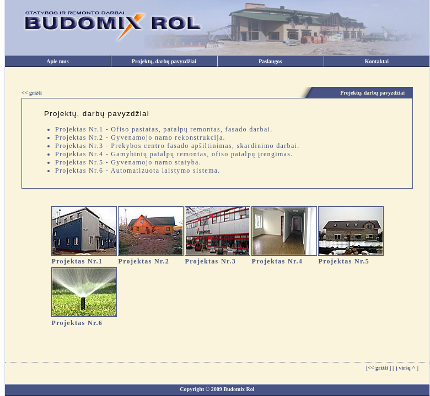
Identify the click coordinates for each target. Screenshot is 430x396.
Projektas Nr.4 (277, 261)
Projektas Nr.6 (77, 323)
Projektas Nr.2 (144, 261)
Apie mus (57, 61)
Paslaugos (270, 61)
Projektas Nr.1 (77, 261)
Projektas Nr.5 (344, 261)
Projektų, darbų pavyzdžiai (164, 61)
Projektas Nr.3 (211, 261)
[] (378, 368)
